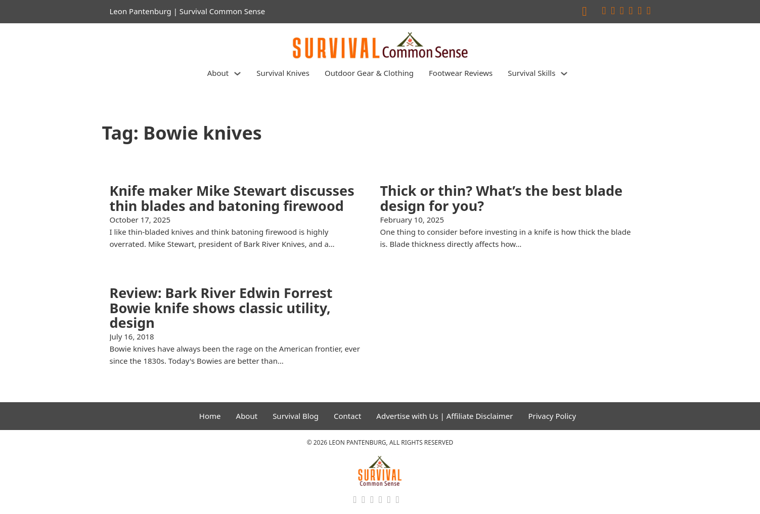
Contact (347, 416)
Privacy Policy (552, 416)
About (218, 73)
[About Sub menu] (237, 73)
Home (210, 416)
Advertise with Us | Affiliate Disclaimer (444, 416)
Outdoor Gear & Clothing (369, 73)
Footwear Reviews (461, 73)
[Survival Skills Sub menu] (564, 73)
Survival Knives (282, 73)
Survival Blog (296, 416)
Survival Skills (531, 73)
